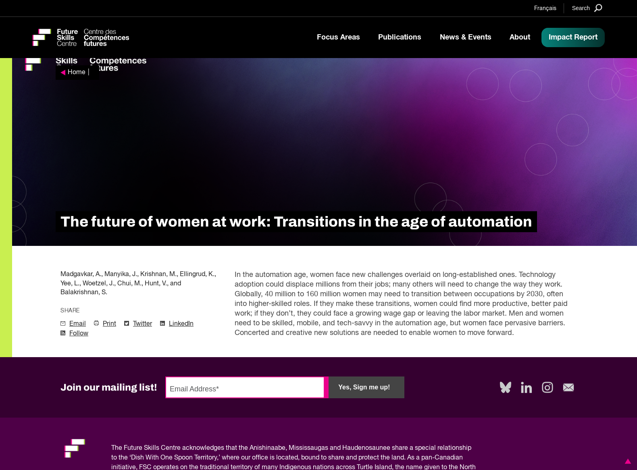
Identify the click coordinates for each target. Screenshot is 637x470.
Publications (399, 37)
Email (77, 324)
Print (109, 324)
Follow (78, 334)
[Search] (587, 7)
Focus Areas (338, 37)
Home (76, 72)
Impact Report (573, 37)
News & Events (465, 37)
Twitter (142, 324)
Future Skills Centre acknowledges (174, 448)
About (520, 37)
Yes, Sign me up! (364, 387)
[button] (626, 461)
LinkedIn (181, 324)
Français (545, 8)
